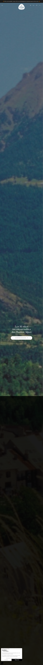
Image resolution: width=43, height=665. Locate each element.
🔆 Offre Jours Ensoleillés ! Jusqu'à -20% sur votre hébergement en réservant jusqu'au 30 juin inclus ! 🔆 (21, 1)
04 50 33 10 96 (33, 5)
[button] (2, 663)
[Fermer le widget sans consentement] (6, 648)
